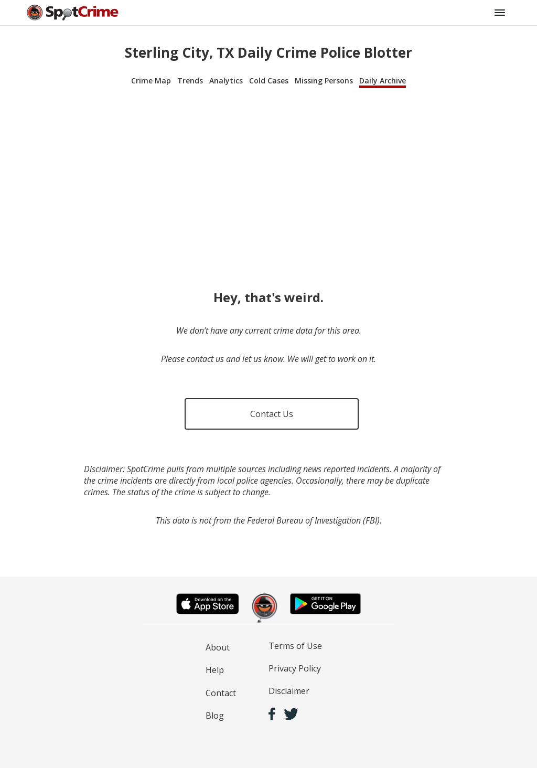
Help (215, 670)
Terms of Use (295, 646)
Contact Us (271, 414)
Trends (190, 81)
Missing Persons (324, 81)
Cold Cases (268, 81)
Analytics (226, 81)
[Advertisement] (268, 179)
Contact (221, 693)
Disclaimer (288, 691)
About (218, 647)
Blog (215, 715)
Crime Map (151, 81)
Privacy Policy (294, 668)
